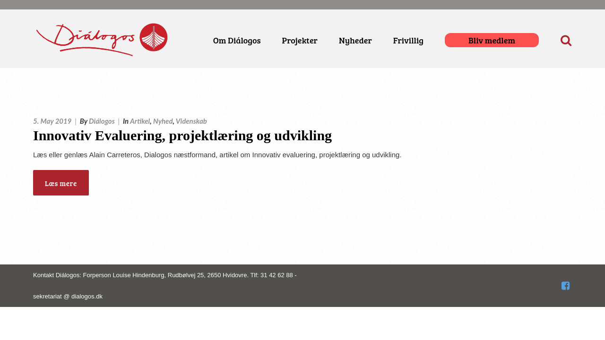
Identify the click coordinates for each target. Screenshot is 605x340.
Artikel (140, 121)
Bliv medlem (491, 40)
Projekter (300, 40)
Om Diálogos (237, 40)
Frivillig (408, 40)
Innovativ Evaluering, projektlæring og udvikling (182, 135)
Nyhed (163, 121)
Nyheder (355, 40)
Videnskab (191, 121)
